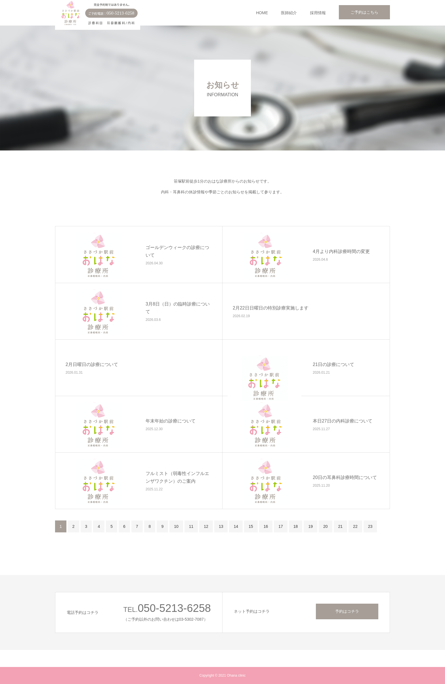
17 (280, 526)
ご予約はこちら (364, 12)
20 (325, 526)
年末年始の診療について (171, 421)
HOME (262, 13)
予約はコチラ (347, 611)
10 (176, 526)
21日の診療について (333, 364)
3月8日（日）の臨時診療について (178, 308)
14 (236, 526)
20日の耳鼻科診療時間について (345, 477)
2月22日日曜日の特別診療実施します (270, 308)
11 (191, 526)
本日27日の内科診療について (342, 421)
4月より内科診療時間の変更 (341, 251)
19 (310, 526)
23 (370, 526)
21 (340, 526)
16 (266, 526)
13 (221, 526)
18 (295, 526)
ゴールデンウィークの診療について (177, 251)
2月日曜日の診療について (92, 364)
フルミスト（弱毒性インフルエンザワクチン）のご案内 (177, 477)
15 (251, 526)
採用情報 (318, 13)
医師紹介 (289, 13)
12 (206, 526)
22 (355, 526)
